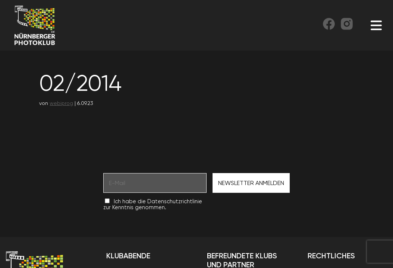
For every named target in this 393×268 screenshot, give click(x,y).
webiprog (61, 103)
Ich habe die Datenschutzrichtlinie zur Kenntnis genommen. (152, 204)
